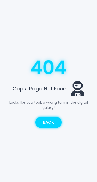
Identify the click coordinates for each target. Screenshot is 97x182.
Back (48, 122)
